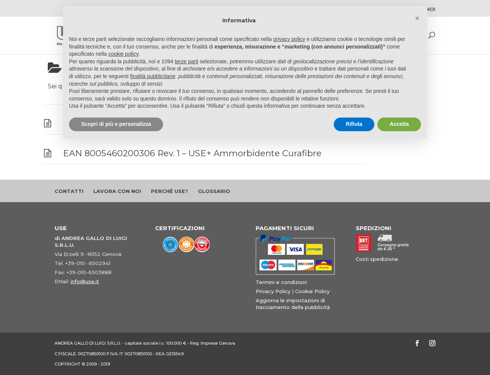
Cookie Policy (312, 291)
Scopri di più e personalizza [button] (116, 124)
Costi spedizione (377, 259)
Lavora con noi (117, 191)
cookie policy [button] (123, 54)
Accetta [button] (399, 124)
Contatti (69, 191)
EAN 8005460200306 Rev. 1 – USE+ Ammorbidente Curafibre (192, 153)
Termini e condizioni (281, 282)
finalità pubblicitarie (152, 76)
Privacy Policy (273, 291)
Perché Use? (169, 191)
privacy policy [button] (289, 39)
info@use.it (85, 281)
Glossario (214, 191)
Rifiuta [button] (354, 124)
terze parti (186, 61)
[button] (417, 18)
